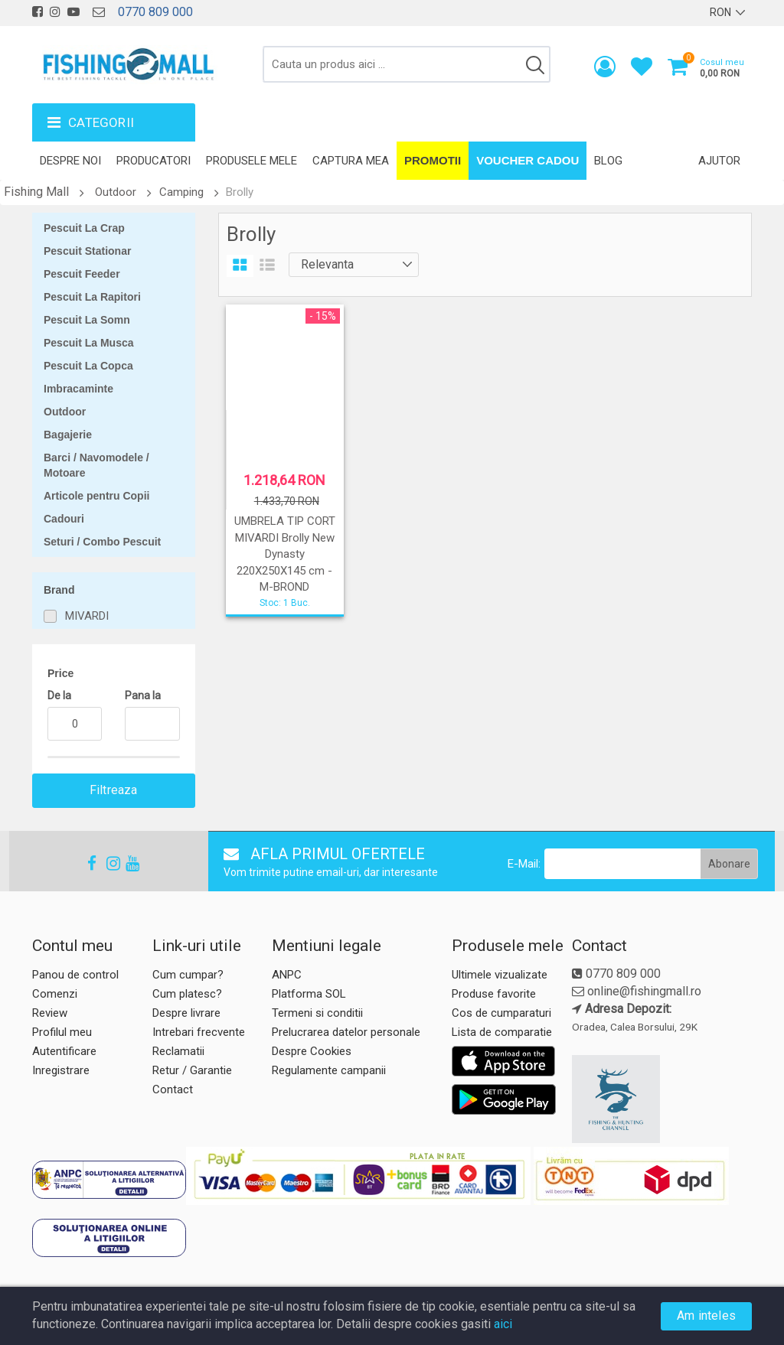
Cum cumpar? (188, 975)
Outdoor (115, 192)
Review (49, 1013)
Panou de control (75, 975)
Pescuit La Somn (87, 320)
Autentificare (64, 1051)
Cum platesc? (187, 994)
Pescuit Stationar (87, 251)
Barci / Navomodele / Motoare (96, 465)
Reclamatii (178, 1051)
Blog (608, 161)
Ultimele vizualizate (499, 975)
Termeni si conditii (317, 1013)
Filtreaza (114, 790)
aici (503, 1324)
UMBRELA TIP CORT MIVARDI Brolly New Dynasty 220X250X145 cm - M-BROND (284, 554)
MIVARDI (87, 616)
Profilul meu (62, 1032)
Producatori (153, 161)
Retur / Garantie (192, 1070)
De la (59, 695)
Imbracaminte (78, 389)
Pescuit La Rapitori (92, 297)
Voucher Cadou (527, 160)
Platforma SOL (309, 994)
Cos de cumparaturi (501, 1013)
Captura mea (350, 161)
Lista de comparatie (502, 1032)
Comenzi (54, 994)
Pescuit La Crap (84, 228)
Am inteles (706, 1315)
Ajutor (719, 161)
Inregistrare (61, 1070)
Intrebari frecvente (198, 1032)
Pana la (143, 695)
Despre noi (70, 161)
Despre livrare (186, 1013)
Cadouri (64, 519)
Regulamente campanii (329, 1070)
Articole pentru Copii (96, 496)
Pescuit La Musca (89, 343)
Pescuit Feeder (82, 274)
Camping (181, 192)
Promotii (432, 160)
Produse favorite (494, 994)
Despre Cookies (311, 1051)
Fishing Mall (36, 191)
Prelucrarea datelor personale (346, 1032)
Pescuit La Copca (88, 366)
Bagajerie (68, 434)
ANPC (287, 975)
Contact (172, 1089)
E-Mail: (524, 864)
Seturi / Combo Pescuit (102, 542)
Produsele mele (251, 161)
